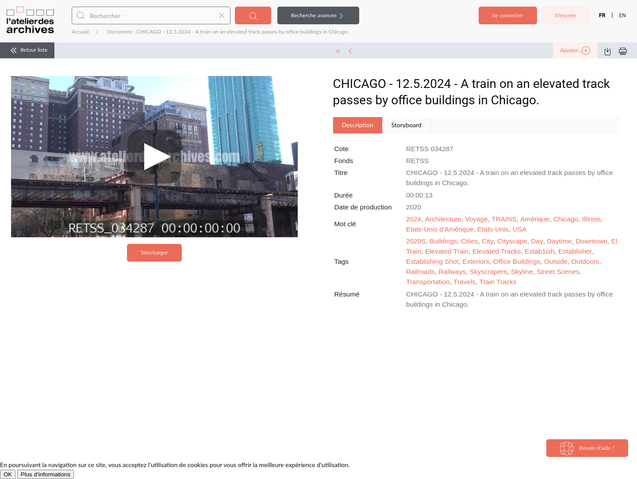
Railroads (420, 271)
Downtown (591, 241)
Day (537, 241)
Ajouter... (575, 50)
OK (8, 474)
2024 (413, 219)
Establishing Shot (432, 261)
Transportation (428, 281)
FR (602, 15)
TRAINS (503, 219)
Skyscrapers (488, 271)
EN (622, 15)
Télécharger (154, 252)
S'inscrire (565, 15)
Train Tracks (498, 281)
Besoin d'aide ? (587, 448)
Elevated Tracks (496, 251)
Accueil (80, 31)
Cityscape (512, 241)
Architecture (443, 219)
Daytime (559, 241)
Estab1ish (540, 251)
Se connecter (507, 15)
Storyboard (406, 125)
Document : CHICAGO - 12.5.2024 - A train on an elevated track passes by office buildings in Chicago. (228, 31)
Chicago (565, 219)
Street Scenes (558, 271)
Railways (452, 271)
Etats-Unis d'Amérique (440, 229)
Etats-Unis (493, 229)
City (488, 241)
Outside (556, 261)
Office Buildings (517, 261)
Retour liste (27, 50)
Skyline (522, 271)
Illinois (591, 219)
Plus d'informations (45, 474)
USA (520, 229)
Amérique (534, 219)
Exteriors (475, 261)
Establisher (575, 251)
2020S (416, 241)
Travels (464, 281)
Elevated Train (446, 251)
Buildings (443, 241)
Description (357, 125)
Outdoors (585, 261)
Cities (469, 241)
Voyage (476, 219)
